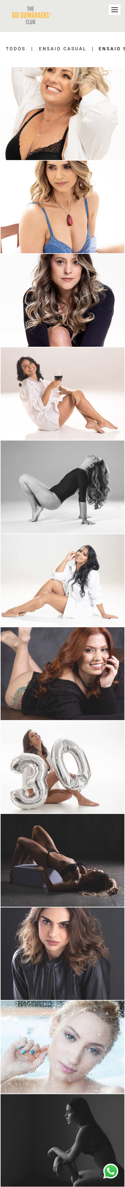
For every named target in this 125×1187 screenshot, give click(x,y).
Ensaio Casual (63, 49)
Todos (16, 49)
